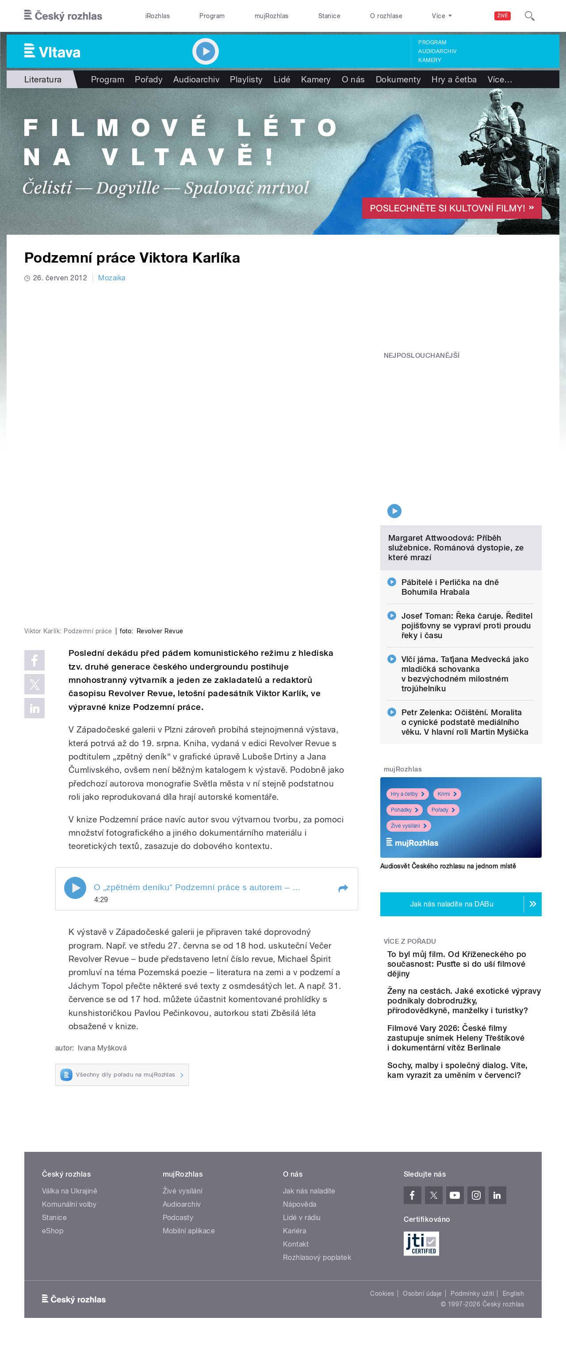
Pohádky (404, 739)
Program (212, 15)
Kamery (429, 60)
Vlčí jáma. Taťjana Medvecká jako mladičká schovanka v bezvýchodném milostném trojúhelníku (465, 603)
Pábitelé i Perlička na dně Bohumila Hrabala (450, 516)
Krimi (447, 723)
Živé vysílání (409, 755)
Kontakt (296, 1235)
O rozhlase (386, 15)
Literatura (43, 79)
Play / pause (75, 742)
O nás (353, 79)
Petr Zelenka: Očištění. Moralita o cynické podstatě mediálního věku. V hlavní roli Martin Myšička (465, 651)
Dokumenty (398, 79)
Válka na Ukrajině (69, 1182)
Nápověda (300, 1195)
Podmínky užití (472, 1284)
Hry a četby (407, 723)
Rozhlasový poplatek (317, 1248)
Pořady (149, 79)
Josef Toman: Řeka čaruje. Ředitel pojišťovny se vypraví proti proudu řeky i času (467, 554)
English (513, 1284)
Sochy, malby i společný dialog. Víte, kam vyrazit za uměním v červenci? (488, 1053)
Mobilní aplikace (189, 1221)
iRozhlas (157, 15)
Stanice (329, 15)
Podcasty (178, 1208)
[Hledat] (530, 16)
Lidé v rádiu (302, 1208)
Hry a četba (454, 79)
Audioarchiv (437, 51)
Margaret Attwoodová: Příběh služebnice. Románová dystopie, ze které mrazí (456, 476)
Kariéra (294, 1221)
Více (500, 79)
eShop (52, 1221)
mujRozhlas (272, 15)
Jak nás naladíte (309, 1182)
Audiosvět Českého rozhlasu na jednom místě (448, 795)
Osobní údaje (422, 1284)
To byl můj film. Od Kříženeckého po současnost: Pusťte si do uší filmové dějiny (484, 898)
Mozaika (111, 278)
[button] (343, 743)
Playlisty (246, 79)
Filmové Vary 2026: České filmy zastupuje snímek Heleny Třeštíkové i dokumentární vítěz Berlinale (486, 1006)
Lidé (282, 79)
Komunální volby (69, 1195)
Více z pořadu (410, 871)
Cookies (382, 1284)
